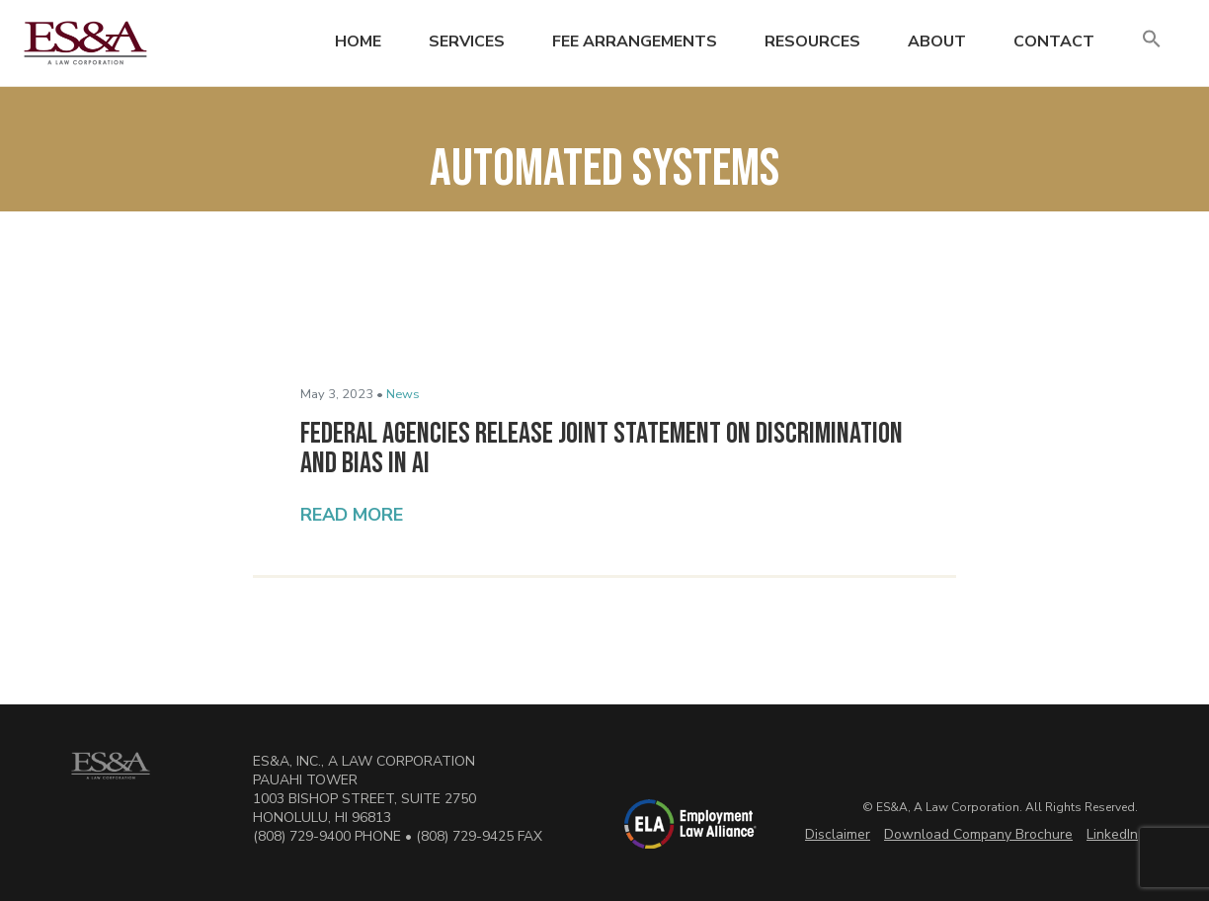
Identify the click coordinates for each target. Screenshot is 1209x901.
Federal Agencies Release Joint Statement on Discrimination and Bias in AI (601, 448)
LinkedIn (1112, 834)
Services (467, 41)
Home (358, 41)
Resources (812, 41)
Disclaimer (837, 834)
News (403, 394)
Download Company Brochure (978, 834)
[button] (1152, 40)
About (937, 41)
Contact (1053, 41)
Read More (351, 515)
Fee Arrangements (634, 41)
